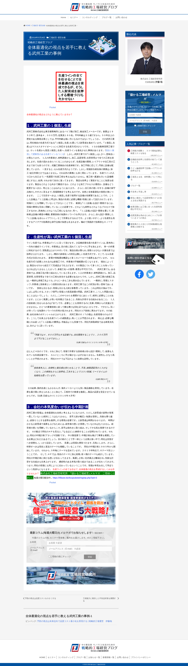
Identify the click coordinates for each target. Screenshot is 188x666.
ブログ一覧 (106, 17)
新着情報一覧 (108, 657)
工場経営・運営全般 (57, 37)
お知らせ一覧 (94, 657)
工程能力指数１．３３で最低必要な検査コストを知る (146, 151)
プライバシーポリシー (141, 657)
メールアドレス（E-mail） (37, 548)
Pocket (52, 107)
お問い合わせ (121, 17)
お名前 (33, 542)
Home (63, 17)
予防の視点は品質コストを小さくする (40, 598)
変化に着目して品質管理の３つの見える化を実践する (146, 199)
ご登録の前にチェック (60, 556)
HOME (42, 657)
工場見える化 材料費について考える (146, 178)
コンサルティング (90, 17)
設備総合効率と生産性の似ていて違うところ (146, 160)
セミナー (74, 17)
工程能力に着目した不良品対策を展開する (99, 599)
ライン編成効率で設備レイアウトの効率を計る (146, 169)
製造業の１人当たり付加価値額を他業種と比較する (146, 225)
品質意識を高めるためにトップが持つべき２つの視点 (146, 216)
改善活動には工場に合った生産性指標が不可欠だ (146, 208)
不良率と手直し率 (138, 191)
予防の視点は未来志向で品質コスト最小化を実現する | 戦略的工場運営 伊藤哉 (74, 621)
